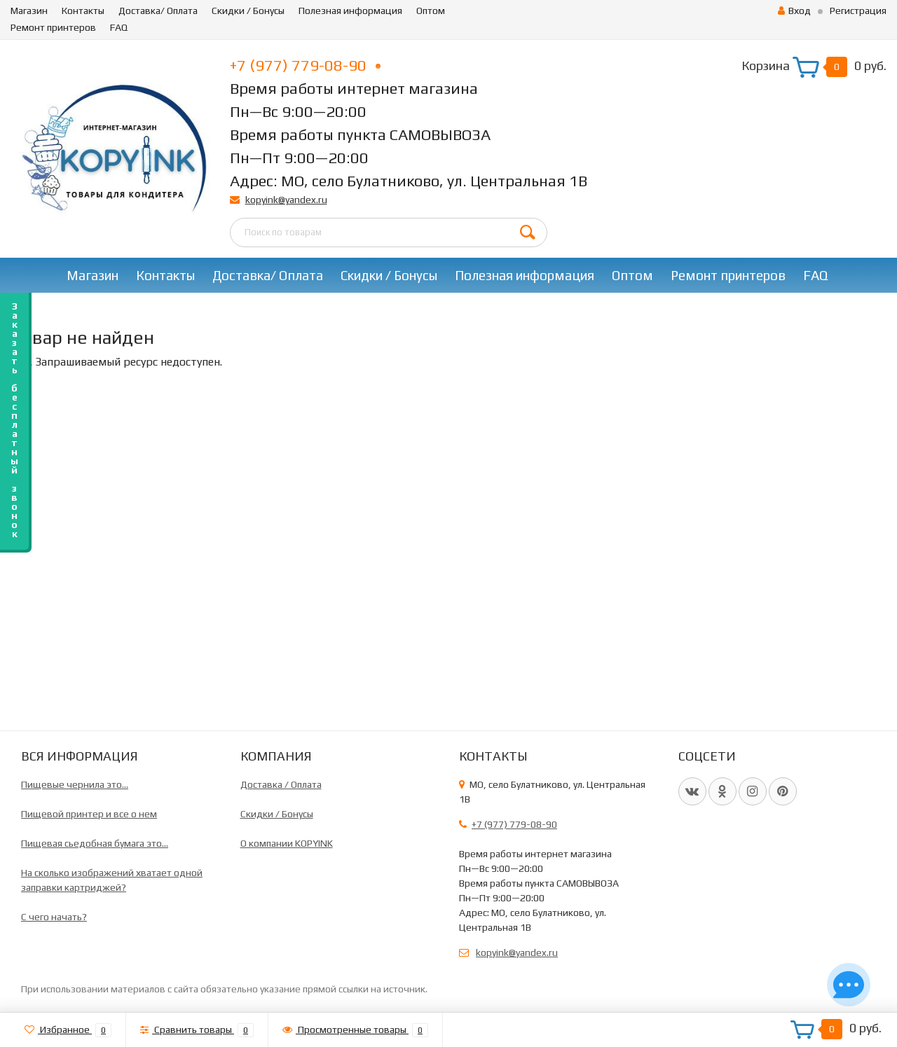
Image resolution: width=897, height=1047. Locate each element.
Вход (794, 10)
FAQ (119, 27)
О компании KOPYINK (286, 843)
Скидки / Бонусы (248, 10)
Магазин (29, 10)
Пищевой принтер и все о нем (89, 813)
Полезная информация (350, 10)
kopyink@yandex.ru (286, 199)
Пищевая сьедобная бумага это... (94, 843)
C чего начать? (54, 916)
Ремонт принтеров (53, 27)
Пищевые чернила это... (74, 784)
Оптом (430, 10)
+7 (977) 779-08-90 (305, 65)
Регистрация (858, 10)
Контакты (83, 10)
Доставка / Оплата (281, 784)
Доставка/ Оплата (158, 10)
